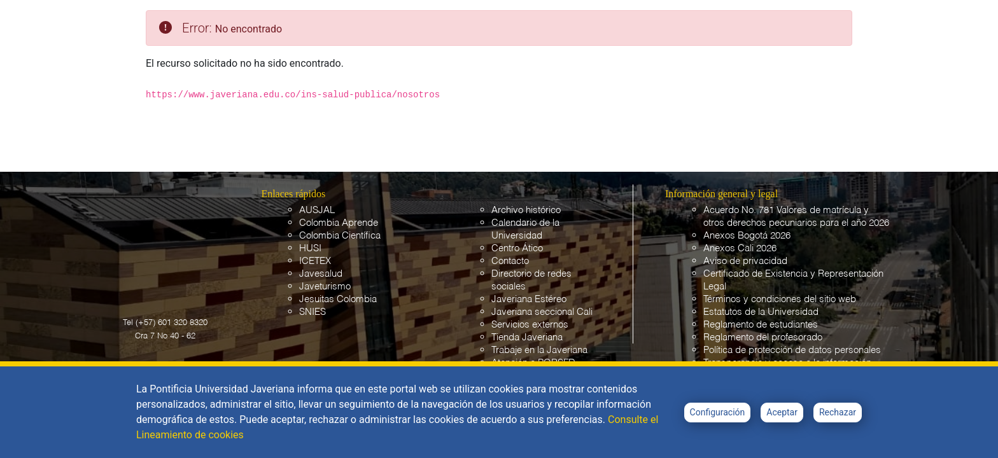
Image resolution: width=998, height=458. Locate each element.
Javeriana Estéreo (528, 299)
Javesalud (320, 274)
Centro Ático (517, 248)
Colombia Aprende (338, 223)
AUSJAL (317, 210)
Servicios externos (529, 325)
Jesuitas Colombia (338, 299)
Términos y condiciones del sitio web (779, 299)
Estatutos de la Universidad (761, 312)
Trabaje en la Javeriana (539, 350)
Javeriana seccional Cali (542, 312)
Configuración (717, 412)
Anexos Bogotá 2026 (747, 235)
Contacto (510, 261)
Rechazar (837, 412)
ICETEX (315, 261)
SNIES (312, 312)
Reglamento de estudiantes (760, 325)
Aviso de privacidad (745, 261)
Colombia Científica (340, 235)
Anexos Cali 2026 (740, 248)
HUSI (310, 248)
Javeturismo (325, 286)
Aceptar (782, 412)
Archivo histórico (526, 210)
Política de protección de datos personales (792, 350)
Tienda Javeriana (527, 337)
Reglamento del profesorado (762, 337)
